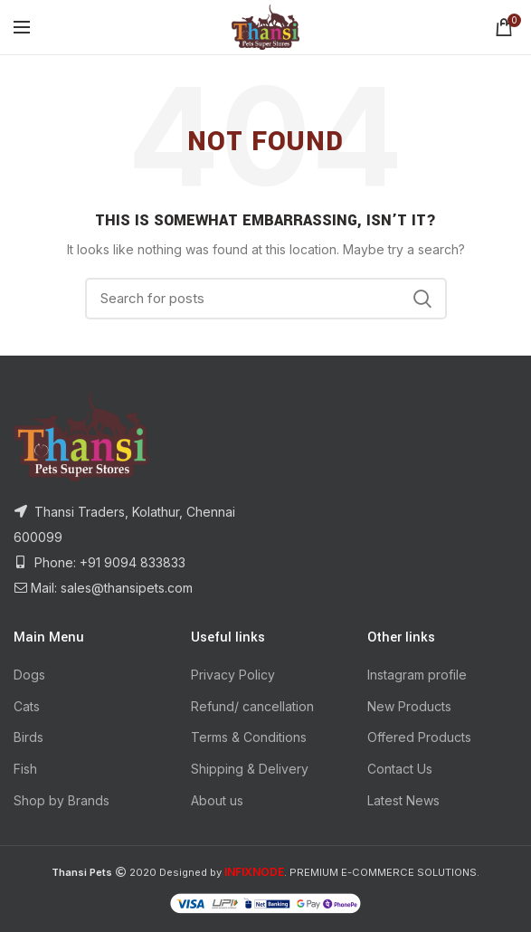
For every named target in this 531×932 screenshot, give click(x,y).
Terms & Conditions (249, 737)
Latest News (403, 800)
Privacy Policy (233, 674)
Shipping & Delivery (249, 768)
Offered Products (419, 737)
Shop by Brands (61, 800)
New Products (409, 706)
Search (422, 298)
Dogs (29, 674)
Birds (28, 737)
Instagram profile (417, 674)
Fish (25, 768)
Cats (27, 706)
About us (217, 800)
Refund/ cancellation (252, 706)
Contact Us (399, 768)
